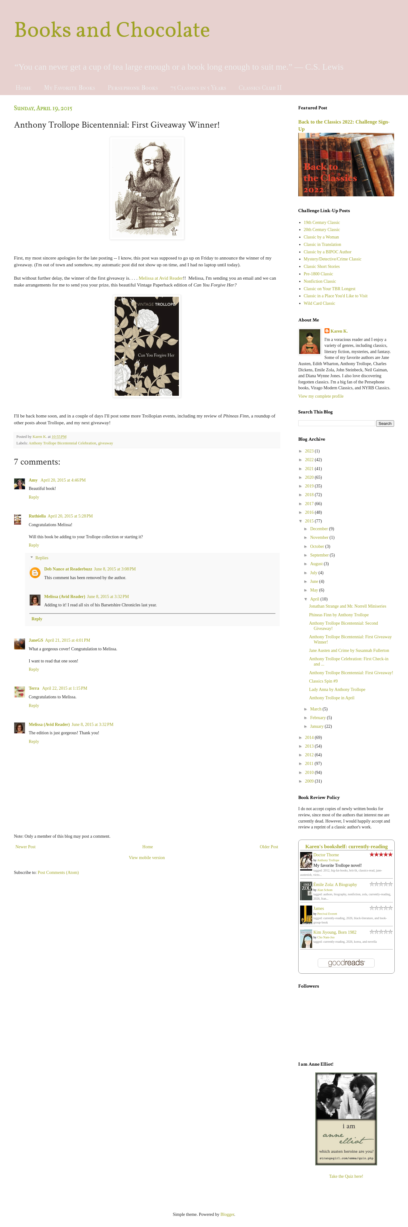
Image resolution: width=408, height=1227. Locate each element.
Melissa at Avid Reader (161, 278)
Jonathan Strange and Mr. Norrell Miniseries (347, 606)
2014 (310, 737)
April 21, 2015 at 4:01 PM (67, 640)
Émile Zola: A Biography (335, 884)
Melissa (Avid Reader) (64, 596)
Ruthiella (37, 516)
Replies (41, 558)
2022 (310, 459)
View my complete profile (321, 396)
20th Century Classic (322, 229)
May (314, 590)
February (318, 717)
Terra (34, 688)
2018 (310, 494)
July (314, 572)
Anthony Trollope (328, 860)
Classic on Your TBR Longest (329, 288)
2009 (310, 781)
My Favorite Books (69, 87)
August (317, 563)
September (319, 555)
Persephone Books (133, 87)
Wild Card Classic (319, 303)
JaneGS (36, 640)
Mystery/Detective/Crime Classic (333, 259)
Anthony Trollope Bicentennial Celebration (62, 443)
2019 (310, 486)
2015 (310, 521)
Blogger (227, 1214)
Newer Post (25, 847)
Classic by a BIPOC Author (328, 252)
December (319, 528)
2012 (310, 755)
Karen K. (339, 331)
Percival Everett (327, 913)
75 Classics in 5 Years (198, 87)
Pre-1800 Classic (318, 274)
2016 (310, 512)
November (319, 537)
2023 (310, 451)
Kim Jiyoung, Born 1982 (334, 932)
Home (23, 87)
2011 (310, 763)
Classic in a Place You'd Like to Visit (336, 296)
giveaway (105, 443)
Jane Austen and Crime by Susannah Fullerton (349, 650)
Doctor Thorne (326, 855)
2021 (310, 468)
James (318, 908)
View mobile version (147, 857)
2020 (310, 477)
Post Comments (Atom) (58, 872)
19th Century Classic (322, 222)
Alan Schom (325, 890)
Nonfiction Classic (320, 281)
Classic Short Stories (322, 266)
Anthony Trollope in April (332, 698)
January (317, 726)
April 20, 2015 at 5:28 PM (70, 516)
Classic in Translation (322, 244)
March (316, 709)
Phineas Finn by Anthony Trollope (339, 615)
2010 (310, 772)
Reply (34, 497)
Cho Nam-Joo (326, 937)
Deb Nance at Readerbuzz (68, 569)
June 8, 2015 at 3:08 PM (115, 569)
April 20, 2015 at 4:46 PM (63, 480)
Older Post (269, 847)
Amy (34, 480)
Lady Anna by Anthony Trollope (337, 689)
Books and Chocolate (112, 31)
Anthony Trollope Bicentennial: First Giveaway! (351, 672)
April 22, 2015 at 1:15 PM (64, 688)
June (314, 581)
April (315, 599)
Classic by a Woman (321, 237)
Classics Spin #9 (323, 681)
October (317, 546)
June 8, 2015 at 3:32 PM (108, 596)
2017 (310, 503)
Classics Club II (260, 87)
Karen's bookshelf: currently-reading (346, 846)
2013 (310, 746)
